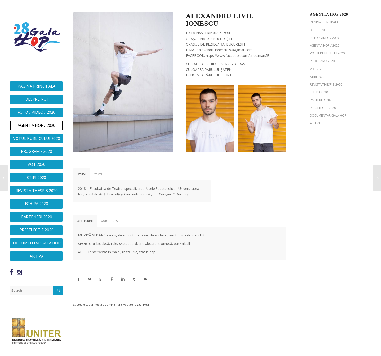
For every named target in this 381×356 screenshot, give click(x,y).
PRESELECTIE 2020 (323, 107)
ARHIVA (315, 123)
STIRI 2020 (317, 76)
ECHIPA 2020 (319, 92)
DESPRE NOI (318, 30)
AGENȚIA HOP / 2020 (324, 45)
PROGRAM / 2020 (322, 61)
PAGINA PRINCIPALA (324, 22)
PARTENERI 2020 (321, 100)
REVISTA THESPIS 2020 (326, 84)
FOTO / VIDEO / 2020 (324, 37)
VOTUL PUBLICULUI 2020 (327, 53)
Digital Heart (142, 304)
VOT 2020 (316, 69)
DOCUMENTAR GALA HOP (328, 115)
